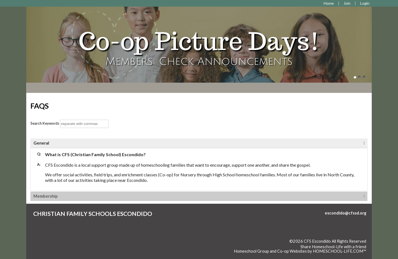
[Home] (329, 3)
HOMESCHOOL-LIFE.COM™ (339, 251)
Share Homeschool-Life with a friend (333, 246)
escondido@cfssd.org (345, 213)
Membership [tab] (45, 195)
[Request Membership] (347, 3)
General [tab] (41, 142)
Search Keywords (44, 123)
